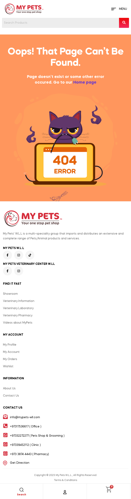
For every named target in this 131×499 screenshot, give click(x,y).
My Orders (10, 359)
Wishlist (8, 366)
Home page (84, 83)
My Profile (9, 344)
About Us (9, 388)
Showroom (10, 294)
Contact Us (11, 395)
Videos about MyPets (17, 322)
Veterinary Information (18, 301)
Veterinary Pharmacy (17, 315)
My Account (11, 352)
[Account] (65, 492)
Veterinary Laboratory (18, 308)
